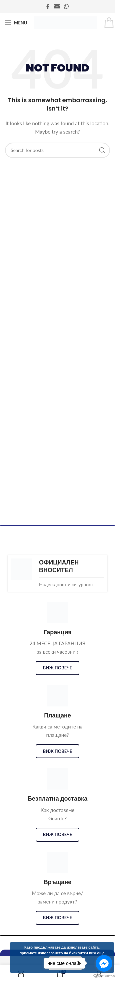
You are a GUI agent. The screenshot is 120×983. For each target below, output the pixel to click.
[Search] (57, 150)
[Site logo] (65, 22)
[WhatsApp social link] (66, 6)
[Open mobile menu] (16, 22)
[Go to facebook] (104, 963)
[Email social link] (57, 6)
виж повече (57, 667)
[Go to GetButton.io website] (104, 976)
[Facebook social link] (48, 6)
